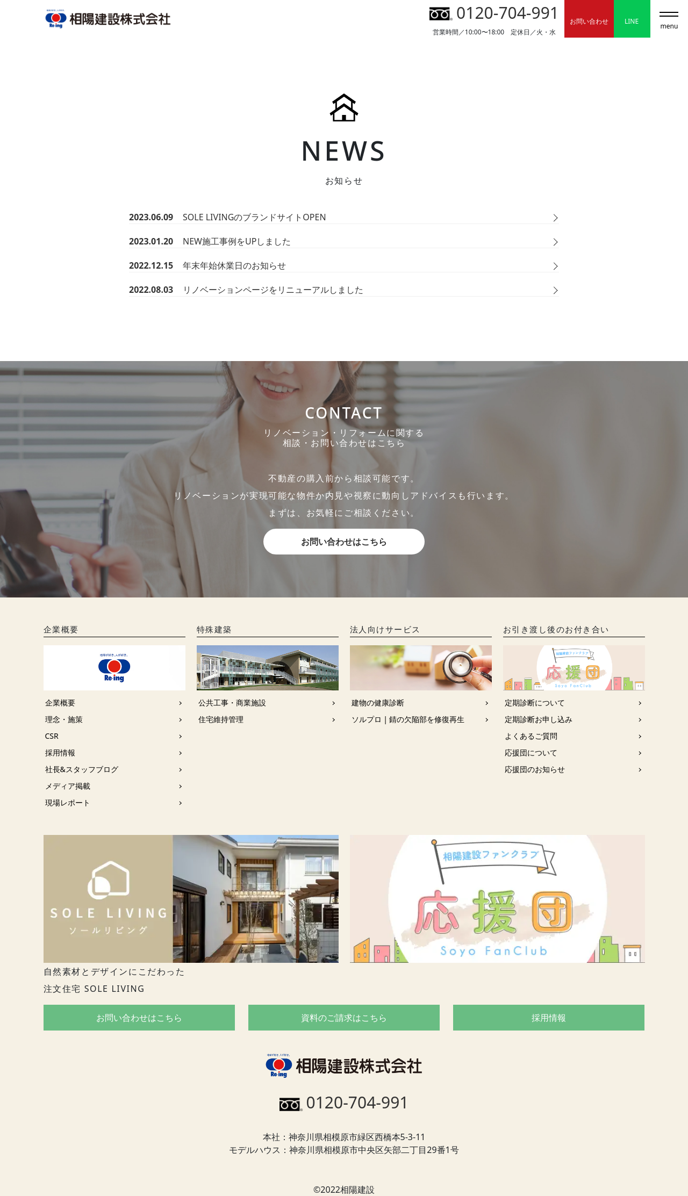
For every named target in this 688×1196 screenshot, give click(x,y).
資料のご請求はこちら (344, 1018)
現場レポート (67, 802)
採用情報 (60, 752)
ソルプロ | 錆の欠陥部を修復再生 (408, 719)
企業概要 (60, 702)
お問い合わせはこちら (344, 541)
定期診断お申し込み (538, 719)
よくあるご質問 (531, 736)
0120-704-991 (494, 13)
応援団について (531, 752)
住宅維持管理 (220, 719)
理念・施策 (64, 719)
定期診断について (535, 702)
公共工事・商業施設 (232, 702)
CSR (52, 736)
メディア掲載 (67, 786)
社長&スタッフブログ (81, 769)
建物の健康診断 (378, 702)
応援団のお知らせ (535, 769)
